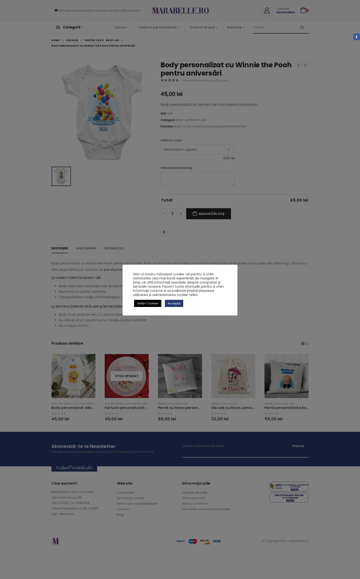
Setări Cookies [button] (148, 303)
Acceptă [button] (174, 303)
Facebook (356, 37)
